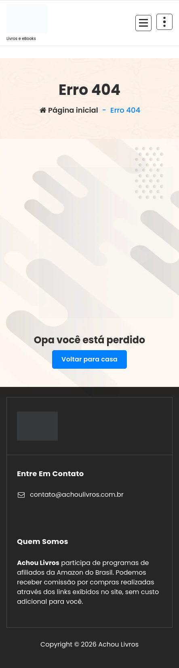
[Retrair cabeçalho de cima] (164, 22)
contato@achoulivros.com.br (77, 494)
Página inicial (69, 110)
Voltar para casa (89, 359)
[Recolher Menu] (143, 23)
